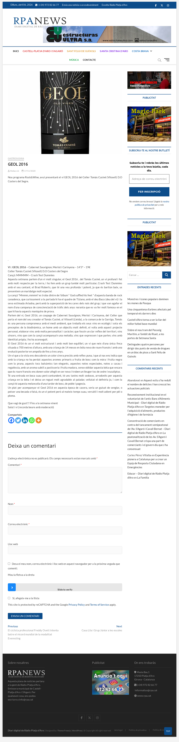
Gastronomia (16, 158)
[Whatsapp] (32, 420)
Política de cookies (161, 730)
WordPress (77, 730)
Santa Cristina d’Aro (114, 51)
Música (74, 59)
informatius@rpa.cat (145, 690)
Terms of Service (99, 604)
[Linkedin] (25, 420)
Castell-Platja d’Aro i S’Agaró (43, 51)
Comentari (15, 464)
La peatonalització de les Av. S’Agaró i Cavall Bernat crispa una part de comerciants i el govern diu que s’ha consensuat (147, 440)
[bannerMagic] (149, 108)
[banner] (107, 28)
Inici (16, 51)
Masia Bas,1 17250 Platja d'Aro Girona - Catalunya (144, 676)
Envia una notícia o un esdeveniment (80, 4)
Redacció (13, 171)
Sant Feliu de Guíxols (81, 51)
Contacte (89, 59)
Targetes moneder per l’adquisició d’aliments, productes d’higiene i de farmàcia (148, 410)
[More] (38, 420)
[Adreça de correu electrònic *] (149, 179)
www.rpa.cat (142, 695)
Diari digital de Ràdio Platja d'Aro (26, 730)
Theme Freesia (64, 730)
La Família (143, 477)
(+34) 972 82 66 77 (47, 4)
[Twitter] (18, 420)
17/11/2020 (28, 171)
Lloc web (13, 544)
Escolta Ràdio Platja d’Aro (114, 4)
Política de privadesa (137, 730)
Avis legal (118, 730)
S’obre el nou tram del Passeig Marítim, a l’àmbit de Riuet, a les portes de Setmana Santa (145, 334)
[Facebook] (11, 420)
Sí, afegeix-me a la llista (23, 598)
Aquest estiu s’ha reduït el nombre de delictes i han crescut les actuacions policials (149, 384)
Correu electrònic (19, 524)
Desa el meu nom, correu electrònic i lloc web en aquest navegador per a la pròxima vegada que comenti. (64, 566)
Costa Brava (140, 51)
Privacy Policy (77, 604)
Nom (11, 503)
